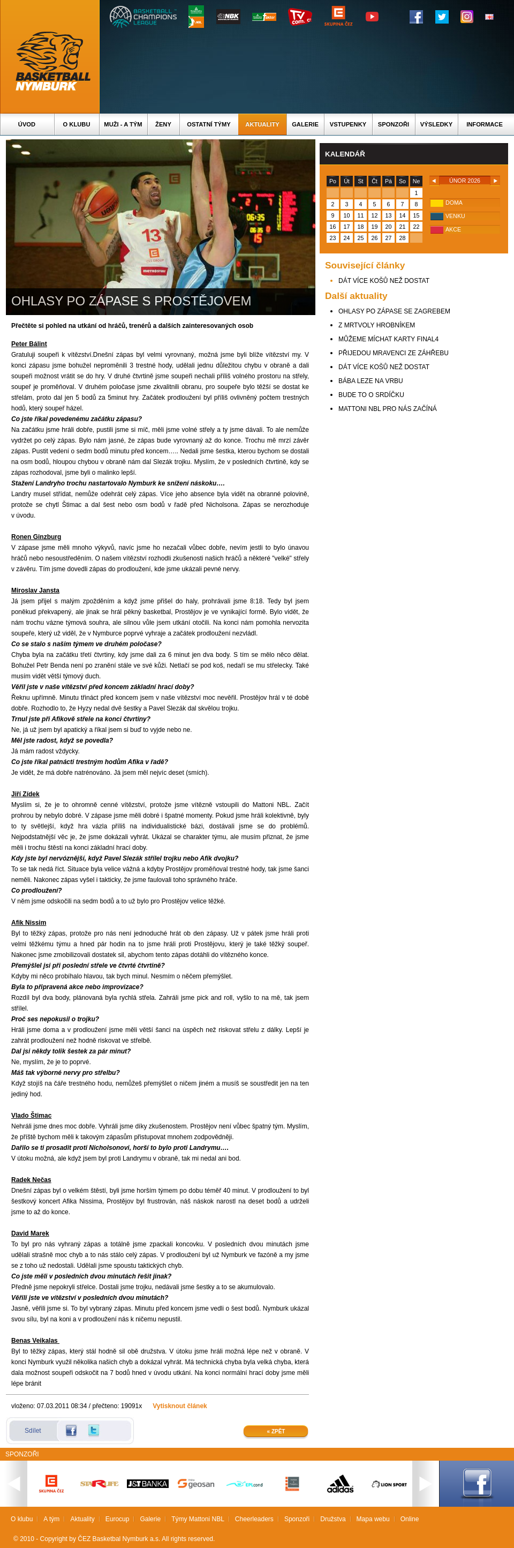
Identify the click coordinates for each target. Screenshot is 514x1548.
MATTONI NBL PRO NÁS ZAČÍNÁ (387, 409)
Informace (484, 124)
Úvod (26, 124)
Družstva (332, 1519)
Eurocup (117, 1519)
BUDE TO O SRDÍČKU (371, 395)
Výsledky (436, 124)
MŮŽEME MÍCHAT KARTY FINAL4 (388, 339)
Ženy (163, 124)
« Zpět (276, 1431)
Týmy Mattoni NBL (197, 1519)
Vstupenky (348, 124)
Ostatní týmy (209, 124)
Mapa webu (373, 1519)
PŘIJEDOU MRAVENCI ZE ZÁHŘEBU (393, 353)
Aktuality (262, 124)
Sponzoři (393, 124)
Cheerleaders (254, 1519)
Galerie (305, 124)
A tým (51, 1519)
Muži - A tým (123, 124)
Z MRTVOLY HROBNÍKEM (376, 325)
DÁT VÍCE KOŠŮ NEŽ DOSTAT (383, 281)
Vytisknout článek (180, 1406)
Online (409, 1519)
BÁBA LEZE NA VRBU (370, 381)
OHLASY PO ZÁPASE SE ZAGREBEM (394, 311)
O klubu (76, 124)
